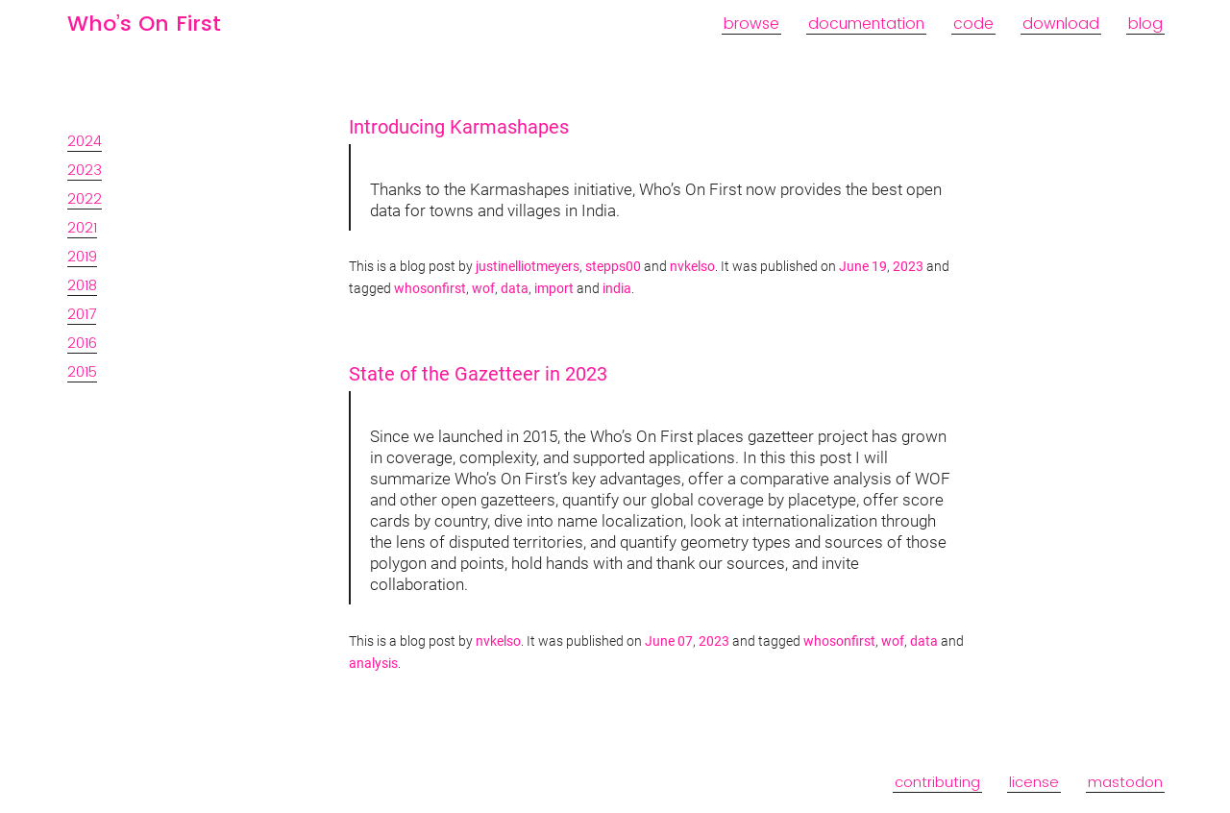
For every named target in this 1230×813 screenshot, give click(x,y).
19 (879, 267)
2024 (84, 141)
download (1060, 23)
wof (483, 289)
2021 (82, 227)
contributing (937, 782)
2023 (84, 170)
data (515, 289)
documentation (866, 23)
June (854, 267)
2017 (81, 314)
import (554, 289)
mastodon (1125, 782)
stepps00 (613, 267)
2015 (82, 371)
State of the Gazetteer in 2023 (478, 373)
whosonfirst (430, 289)
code (973, 23)
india (617, 289)
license (1034, 782)
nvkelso (692, 267)
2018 (82, 285)
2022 (84, 198)
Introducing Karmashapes (459, 126)
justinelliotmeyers (527, 267)
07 (685, 641)
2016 (82, 343)
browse (751, 23)
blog (1145, 23)
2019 (82, 256)
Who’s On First (144, 23)
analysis (373, 663)
